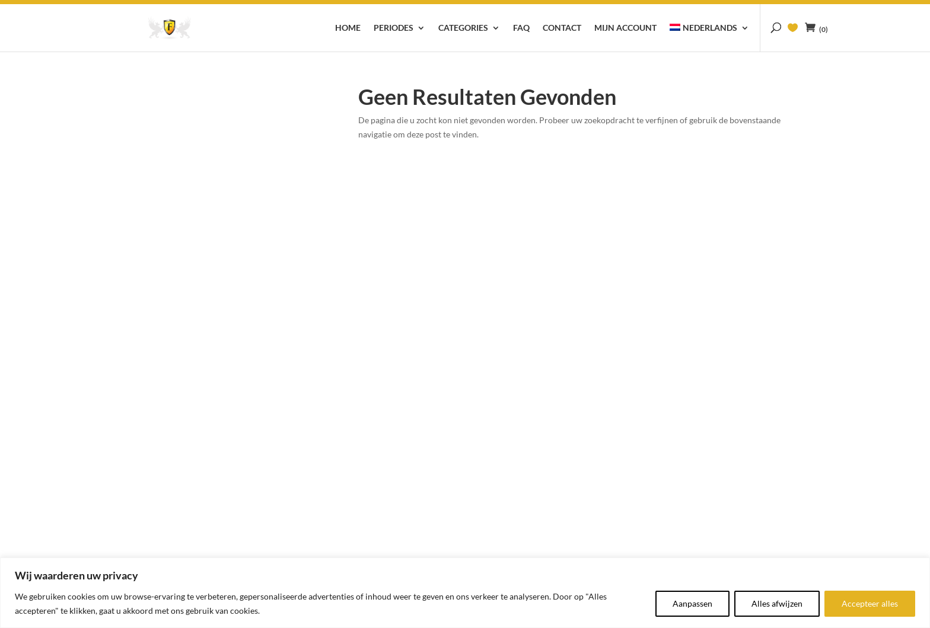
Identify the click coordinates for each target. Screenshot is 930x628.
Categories (463, 28)
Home (348, 28)
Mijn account (625, 28)
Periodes (393, 28)
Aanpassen (692, 603)
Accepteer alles (870, 603)
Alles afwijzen (776, 603)
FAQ (521, 28)
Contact (562, 28)
